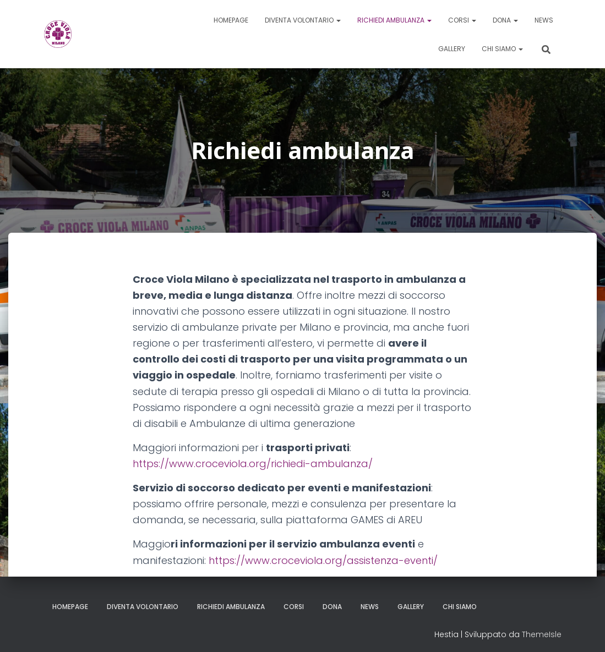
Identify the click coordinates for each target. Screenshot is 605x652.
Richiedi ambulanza (394, 20)
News (544, 20)
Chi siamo (502, 48)
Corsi (462, 20)
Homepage (231, 20)
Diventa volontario (303, 20)
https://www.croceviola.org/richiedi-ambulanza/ (253, 463)
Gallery (451, 48)
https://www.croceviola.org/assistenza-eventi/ (323, 560)
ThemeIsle (542, 634)
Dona (505, 20)
